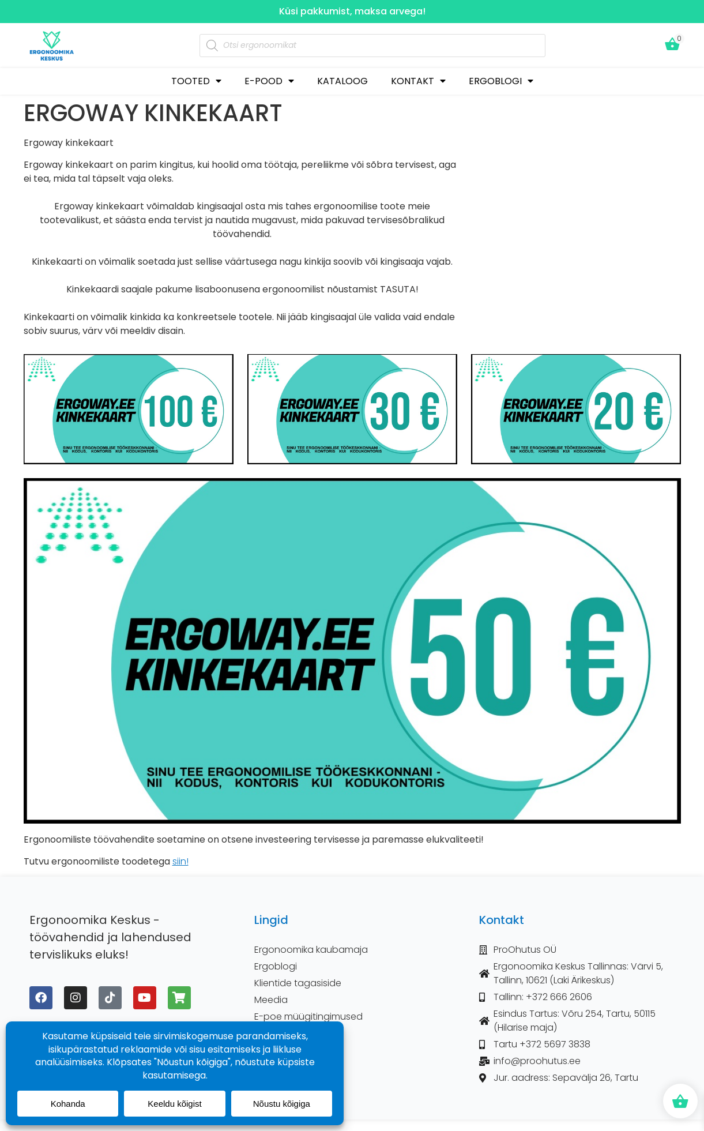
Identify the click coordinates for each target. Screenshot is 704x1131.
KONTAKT (418, 81)
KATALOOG (342, 81)
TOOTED (196, 81)
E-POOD (269, 81)
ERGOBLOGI (501, 81)
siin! (180, 861)
